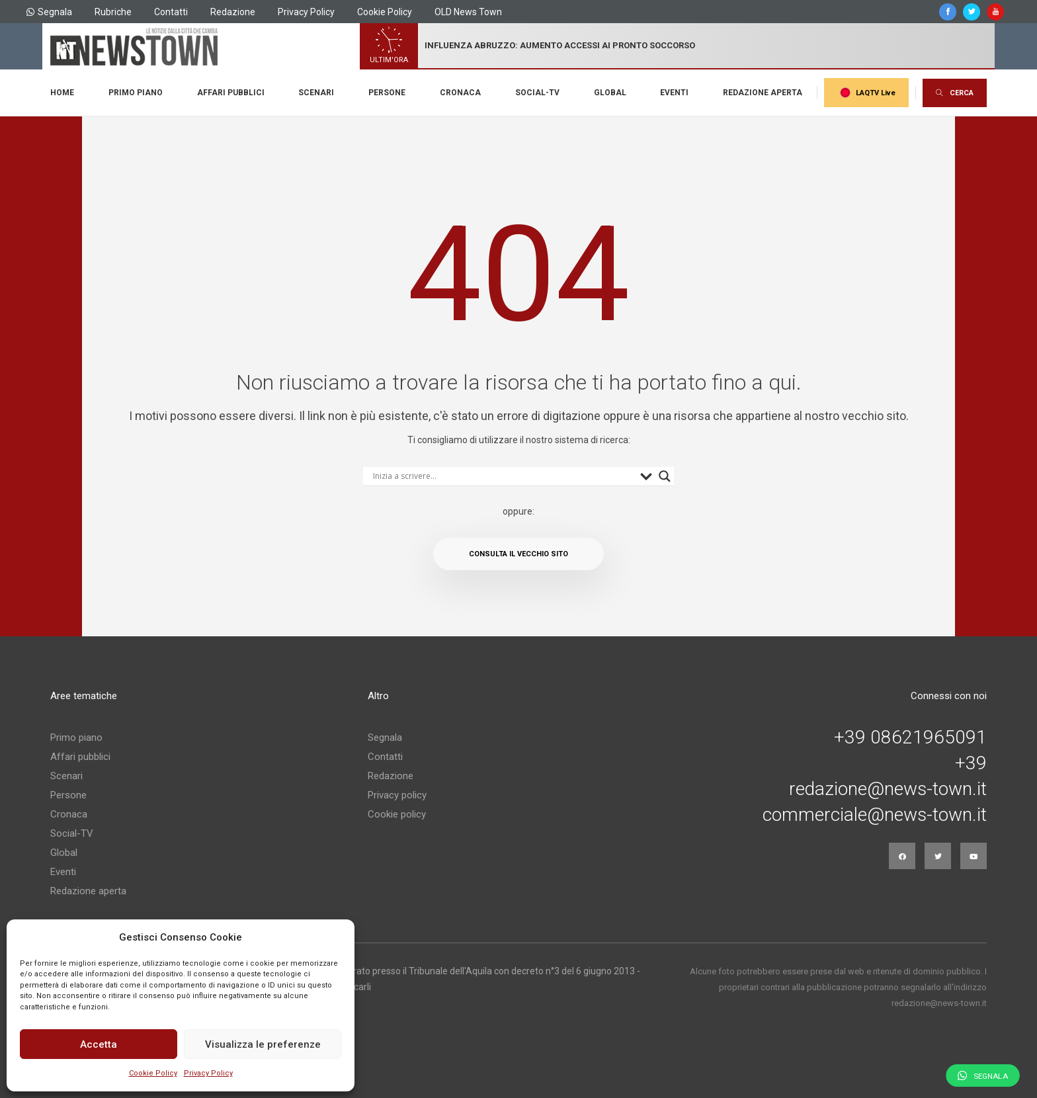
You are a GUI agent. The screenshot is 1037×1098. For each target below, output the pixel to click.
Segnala (49, 12)
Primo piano (135, 92)
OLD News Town (468, 12)
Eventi (674, 92)
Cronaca (460, 92)
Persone (386, 92)
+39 (971, 763)
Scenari (316, 92)
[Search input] (503, 476)
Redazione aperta (762, 92)
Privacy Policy (208, 1073)
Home (62, 92)
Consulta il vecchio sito (518, 554)
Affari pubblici (231, 92)
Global (610, 92)
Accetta (98, 1044)
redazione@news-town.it (888, 789)
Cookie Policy (153, 1073)
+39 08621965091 (910, 737)
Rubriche (113, 12)
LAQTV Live (866, 93)
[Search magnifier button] (664, 476)
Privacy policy (397, 795)
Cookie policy (397, 814)
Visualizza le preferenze (263, 1044)
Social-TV (537, 92)
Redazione (232, 12)
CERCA (955, 93)
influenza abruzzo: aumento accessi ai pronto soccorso (560, 45)
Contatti (171, 12)
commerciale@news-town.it (875, 815)
